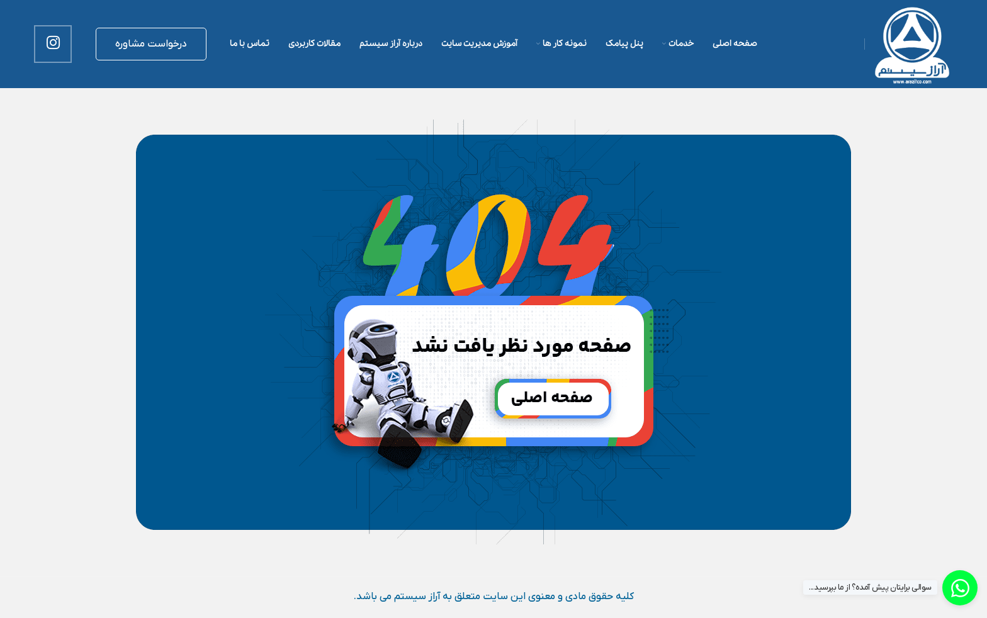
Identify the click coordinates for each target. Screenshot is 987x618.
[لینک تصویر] (493, 331)
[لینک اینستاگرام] (53, 44)
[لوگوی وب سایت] (912, 43)
